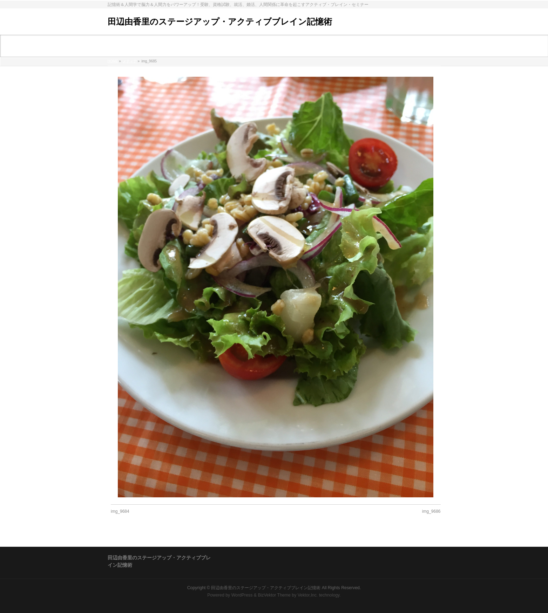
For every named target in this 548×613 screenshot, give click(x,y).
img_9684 (120, 511)
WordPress (242, 595)
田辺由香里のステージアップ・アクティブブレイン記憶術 (220, 21)
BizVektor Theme (274, 595)
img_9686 (431, 511)
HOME (113, 61)
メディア (130, 61)
